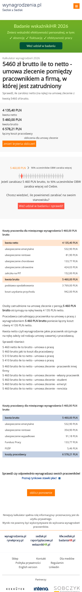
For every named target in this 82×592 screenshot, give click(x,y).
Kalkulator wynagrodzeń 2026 (21, 58)
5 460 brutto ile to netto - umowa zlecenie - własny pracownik (40, 375)
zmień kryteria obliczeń (19, 144)
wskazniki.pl (41, 544)
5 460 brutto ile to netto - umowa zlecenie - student (34, 380)
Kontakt (41, 558)
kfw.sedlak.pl (67, 536)
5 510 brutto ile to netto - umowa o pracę (28, 356)
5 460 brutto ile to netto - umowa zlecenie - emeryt (34, 384)
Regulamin (57, 563)
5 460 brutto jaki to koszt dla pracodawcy (28, 351)
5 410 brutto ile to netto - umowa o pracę (28, 360)
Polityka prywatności (28, 563)
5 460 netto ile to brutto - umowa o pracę (28, 347)
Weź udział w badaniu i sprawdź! (41, 206)
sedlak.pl (41, 536)
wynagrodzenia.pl (15, 536)
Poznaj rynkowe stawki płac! (39, 478)
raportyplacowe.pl (41, 540)
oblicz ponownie (41, 493)
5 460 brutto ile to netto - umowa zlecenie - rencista (34, 388)
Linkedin (54, 567)
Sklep (15, 558)
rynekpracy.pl (15, 540)
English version (28, 567)
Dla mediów (67, 558)
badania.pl (67, 540)
